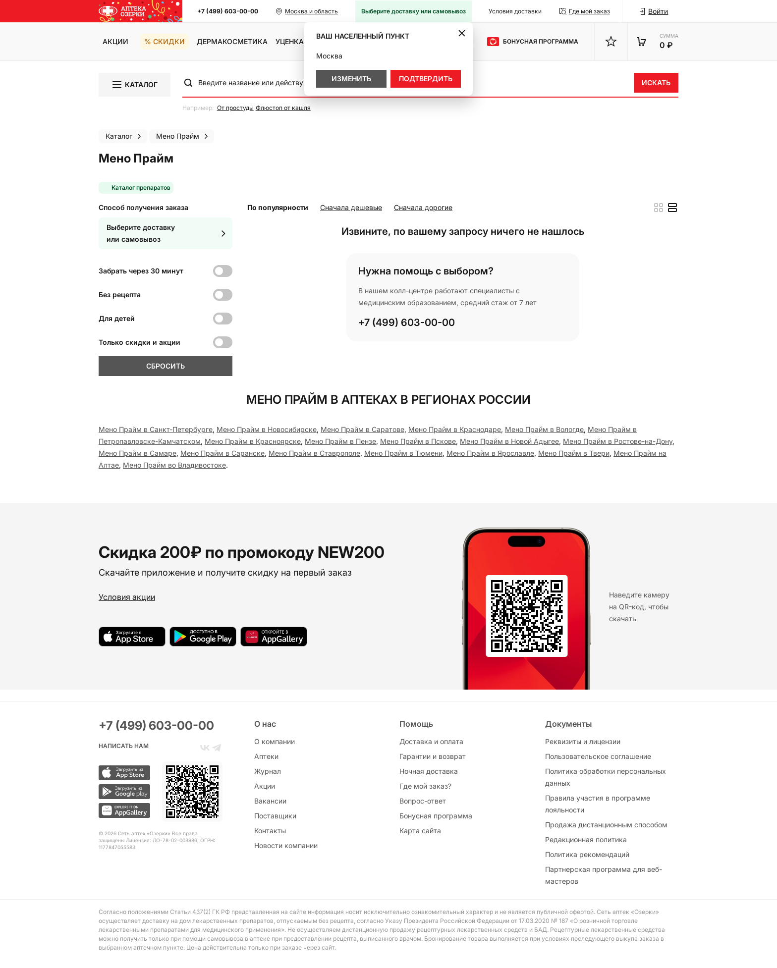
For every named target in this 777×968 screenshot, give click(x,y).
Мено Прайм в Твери (574, 453)
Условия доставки (515, 11)
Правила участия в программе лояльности (597, 804)
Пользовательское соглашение (598, 756)
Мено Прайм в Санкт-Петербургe (156, 429)
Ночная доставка (428, 771)
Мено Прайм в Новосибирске (267, 429)
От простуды (235, 107)
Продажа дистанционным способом (606, 824)
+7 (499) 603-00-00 (227, 11)
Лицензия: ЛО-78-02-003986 (161, 840)
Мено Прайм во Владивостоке (174, 465)
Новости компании (286, 845)
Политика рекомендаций (587, 854)
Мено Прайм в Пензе (340, 441)
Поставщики (275, 815)
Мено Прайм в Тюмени (403, 453)
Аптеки (266, 756)
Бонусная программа (435, 815)
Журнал (267, 771)
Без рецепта (120, 294)
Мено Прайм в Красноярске (253, 441)
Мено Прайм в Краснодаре (454, 429)
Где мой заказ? (425, 786)
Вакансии (270, 801)
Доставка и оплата (431, 741)
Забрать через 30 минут (141, 271)
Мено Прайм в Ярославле (490, 453)
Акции (115, 41)
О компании (274, 741)
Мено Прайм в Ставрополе (314, 453)
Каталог (134, 85)
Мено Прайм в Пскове (418, 441)
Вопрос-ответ (422, 801)
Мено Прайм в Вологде (544, 429)
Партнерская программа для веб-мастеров (603, 875)
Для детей (117, 318)
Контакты (270, 830)
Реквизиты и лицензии (582, 741)
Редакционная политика (586, 839)
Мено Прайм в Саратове (362, 429)
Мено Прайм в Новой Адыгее (509, 441)
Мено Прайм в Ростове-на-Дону (617, 441)
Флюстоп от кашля (283, 107)
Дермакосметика (232, 41)
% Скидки (164, 41)
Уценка (290, 41)
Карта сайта (420, 830)
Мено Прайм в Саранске (222, 453)
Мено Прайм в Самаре (137, 453)
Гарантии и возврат (432, 756)
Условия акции (127, 597)
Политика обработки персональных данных (605, 777)
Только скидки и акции (139, 342)
